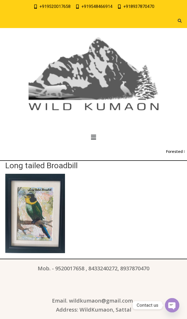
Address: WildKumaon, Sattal (93, 309)
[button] (93, 138)
